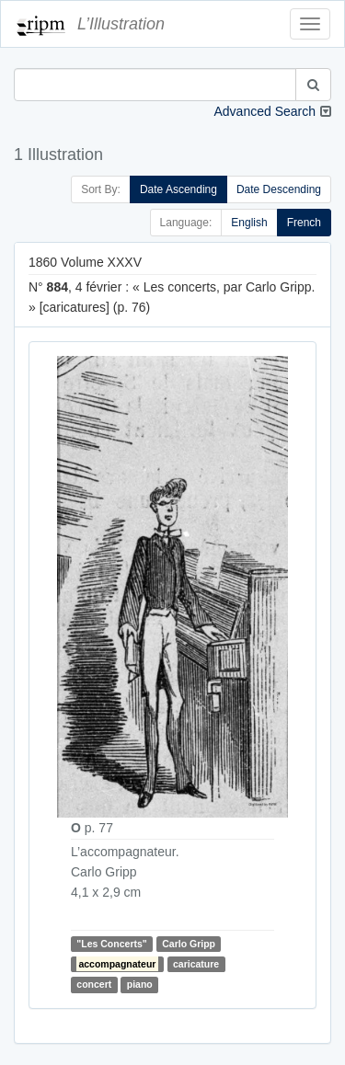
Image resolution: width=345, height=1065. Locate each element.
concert (93, 984)
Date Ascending (178, 189)
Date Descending (278, 189)
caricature (196, 963)
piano (140, 984)
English (249, 222)
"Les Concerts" (111, 943)
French (304, 222)
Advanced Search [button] (264, 111)
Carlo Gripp (188, 943)
